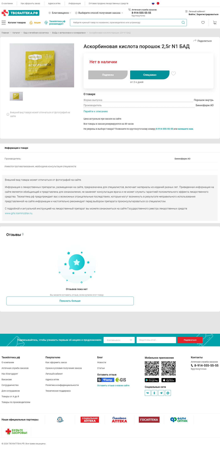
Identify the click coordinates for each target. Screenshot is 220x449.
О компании (7, 3)
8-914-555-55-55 (141, 12)
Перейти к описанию (96, 111)
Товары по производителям (16, 402)
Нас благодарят (10, 374)
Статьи (101, 368)
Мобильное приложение (159, 357)
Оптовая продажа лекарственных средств (108, 3)
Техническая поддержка (58, 391)
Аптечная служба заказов (15, 368)
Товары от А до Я (10, 396)
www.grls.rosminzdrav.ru (18, 213)
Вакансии (7, 379)
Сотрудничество (10, 385)
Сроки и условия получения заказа (63, 368)
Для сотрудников (11, 391)
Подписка (108, 74)
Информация (75, 3)
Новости (101, 362)
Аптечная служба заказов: (144, 10)
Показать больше (70, 300)
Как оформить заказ (30, 3)
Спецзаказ (149, 74)
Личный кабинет (54, 374)
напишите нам (185, 129)
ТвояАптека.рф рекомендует (54, 22)
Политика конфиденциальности (62, 385)
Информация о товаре (16, 148)
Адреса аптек (54, 3)
